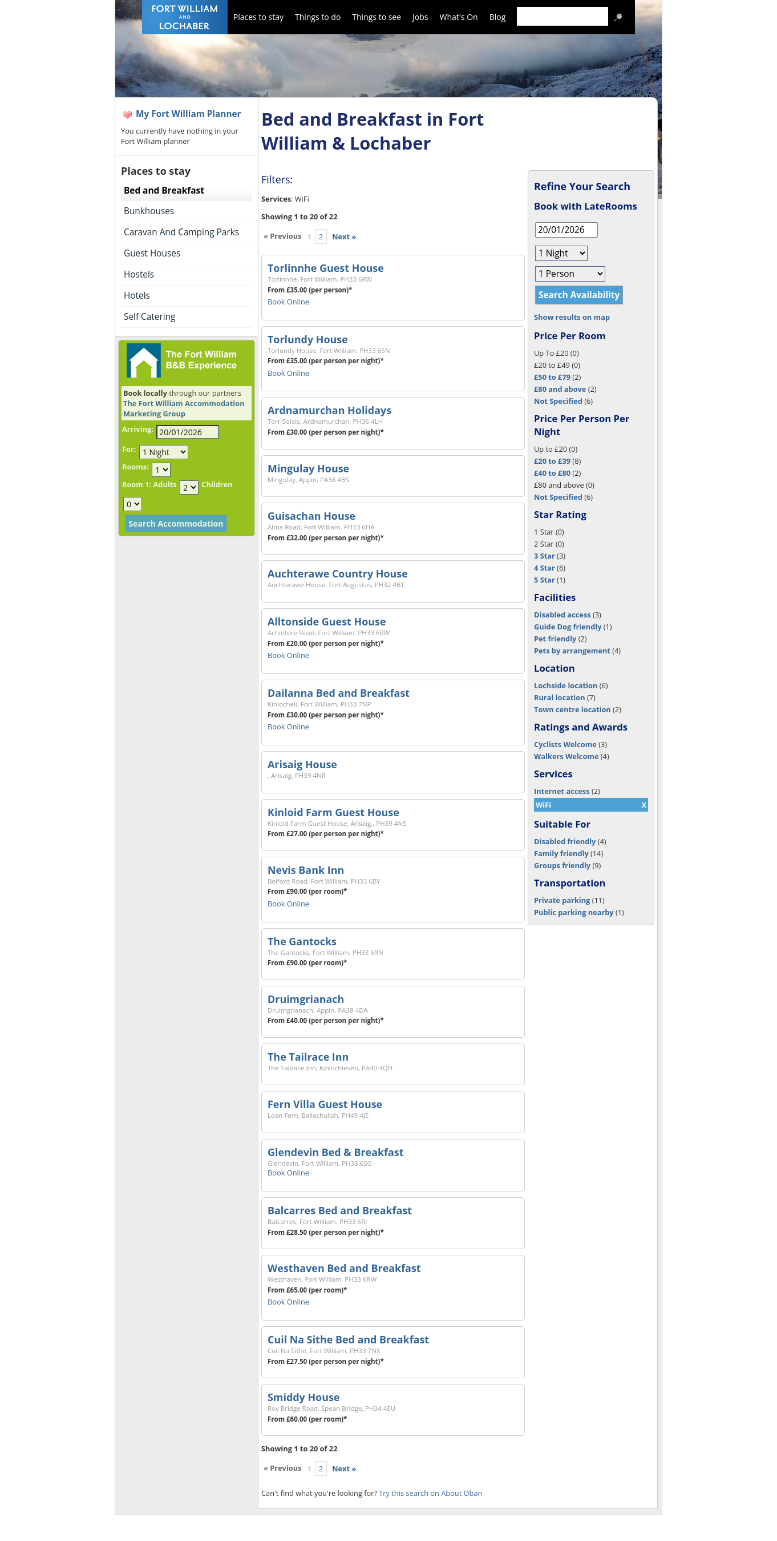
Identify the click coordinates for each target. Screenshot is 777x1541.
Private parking (562, 900)
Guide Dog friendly (567, 626)
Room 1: (136, 484)
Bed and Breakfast (164, 190)
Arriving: (137, 429)
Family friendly (561, 853)
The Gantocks (302, 941)
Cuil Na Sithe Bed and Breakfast (348, 1339)
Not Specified (558, 401)
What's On (459, 16)
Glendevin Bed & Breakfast (336, 1152)
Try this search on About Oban (430, 1493)
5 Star (544, 580)
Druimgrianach (306, 999)
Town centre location (572, 709)
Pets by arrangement (572, 650)
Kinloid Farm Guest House (333, 812)
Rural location (559, 697)
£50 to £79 (552, 377)
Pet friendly (555, 638)
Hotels (137, 296)
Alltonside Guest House (327, 621)
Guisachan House (311, 516)
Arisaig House (302, 764)
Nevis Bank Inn (306, 870)
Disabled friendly (565, 841)
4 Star (544, 568)
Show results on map (572, 317)
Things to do (318, 16)
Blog (497, 16)
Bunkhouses (149, 211)
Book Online (288, 301)
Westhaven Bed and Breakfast (344, 1268)
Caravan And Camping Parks (181, 232)
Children (216, 484)
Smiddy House (303, 1397)
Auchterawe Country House (338, 573)
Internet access (562, 791)
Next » (344, 236)
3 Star (544, 556)
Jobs (420, 16)
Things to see (376, 16)
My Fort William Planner (188, 114)
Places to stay (258, 16)
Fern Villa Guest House (325, 1104)
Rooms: (135, 467)
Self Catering (149, 317)
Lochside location (565, 685)
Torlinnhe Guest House (326, 268)
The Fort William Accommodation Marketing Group (184, 408)
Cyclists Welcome (565, 744)
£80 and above (560, 389)
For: (129, 449)
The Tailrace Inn (308, 1057)
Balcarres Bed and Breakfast (340, 1210)
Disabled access (562, 614)
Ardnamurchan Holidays (329, 410)
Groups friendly (562, 865)
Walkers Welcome (566, 756)
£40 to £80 (552, 473)
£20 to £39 (552, 461)
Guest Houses (152, 253)
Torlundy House (308, 339)
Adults (164, 484)
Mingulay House (308, 468)
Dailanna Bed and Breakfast (339, 693)
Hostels (139, 274)
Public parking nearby (574, 912)
